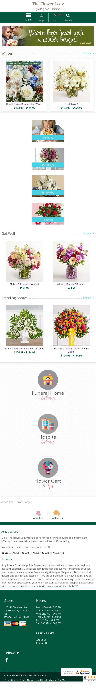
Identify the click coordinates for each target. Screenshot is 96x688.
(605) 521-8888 (48, 8)
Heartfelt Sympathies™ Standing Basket (71, 353)
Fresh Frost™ (72, 105)
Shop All (89, 53)
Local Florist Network (49, 686)
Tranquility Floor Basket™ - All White (24, 351)
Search (64, 20)
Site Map (66, 686)
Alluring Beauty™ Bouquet (72, 286)
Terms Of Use (11, 686)
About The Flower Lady (15, 505)
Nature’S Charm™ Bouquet (24, 286)
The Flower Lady (48, 3)
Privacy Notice (28, 686)
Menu (32, 19)
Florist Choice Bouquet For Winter (24, 105)
